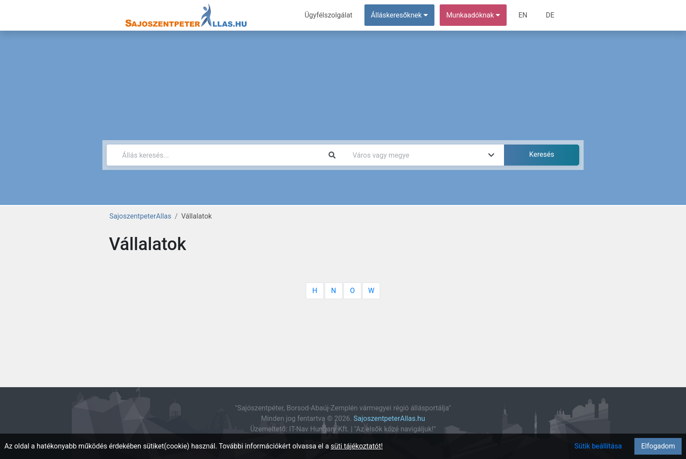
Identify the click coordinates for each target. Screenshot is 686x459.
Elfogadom (658, 446)
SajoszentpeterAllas (140, 216)
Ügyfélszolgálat (328, 15)
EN (523, 15)
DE (550, 15)
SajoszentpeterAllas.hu (389, 418)
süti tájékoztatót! (357, 446)
